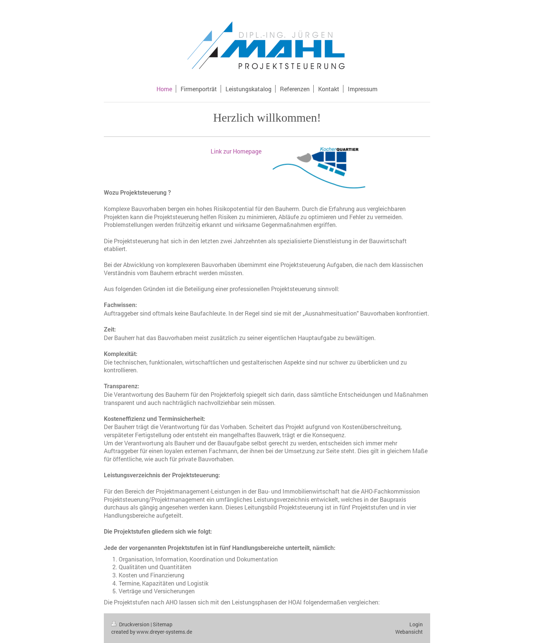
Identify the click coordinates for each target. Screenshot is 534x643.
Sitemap (162, 624)
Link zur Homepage (236, 151)
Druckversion (131, 624)
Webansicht (409, 631)
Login (416, 624)
